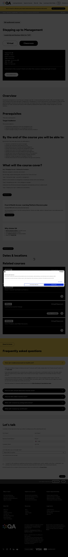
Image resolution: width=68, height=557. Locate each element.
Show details (60, 281)
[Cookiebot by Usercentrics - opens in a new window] (58, 271)
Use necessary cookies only (34, 284)
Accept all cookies (54, 284)
